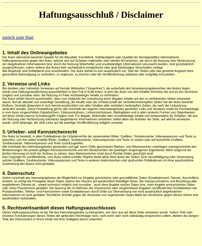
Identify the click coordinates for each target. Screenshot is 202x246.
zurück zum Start (18, 37)
